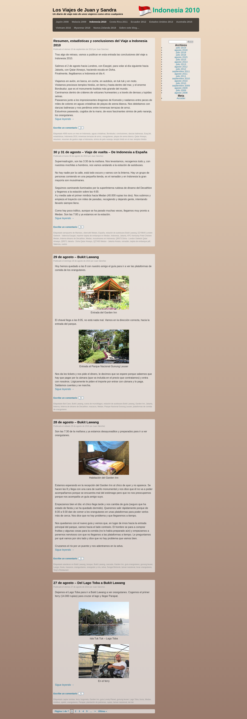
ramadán (125, 241)
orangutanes (107, 136)
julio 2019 (181, 47)
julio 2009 (181, 90)
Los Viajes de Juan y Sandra (84, 9)
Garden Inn (140, 404)
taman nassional (128, 567)
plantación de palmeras (96, 702)
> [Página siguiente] (95, 711)
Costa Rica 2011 (118, 21)
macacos (92, 406)
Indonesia (115, 236)
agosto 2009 (181, 88)
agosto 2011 (181, 73)
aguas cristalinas (99, 134)
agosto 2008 (181, 92)
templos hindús (140, 139)
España (101, 233)
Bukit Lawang (77, 404)
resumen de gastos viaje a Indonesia (77, 139)
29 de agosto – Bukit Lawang (76, 257)
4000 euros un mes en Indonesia (77, 134)
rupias (109, 702)
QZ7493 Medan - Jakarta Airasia (107, 241)
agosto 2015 (181, 57)
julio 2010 (181, 83)
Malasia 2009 (79, 21)
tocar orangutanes (144, 567)
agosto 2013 (181, 61)
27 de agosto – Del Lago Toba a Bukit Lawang (89, 583)
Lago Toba (134, 699)
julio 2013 (181, 64)
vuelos (64, 244)
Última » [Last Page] (102, 711)
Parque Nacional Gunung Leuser (118, 406)
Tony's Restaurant (61, 570)
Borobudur (111, 134)
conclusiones (121, 134)
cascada (109, 564)
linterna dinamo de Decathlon (72, 238)
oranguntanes (80, 567)
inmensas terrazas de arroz (89, 136)
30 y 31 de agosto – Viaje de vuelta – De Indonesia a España (100, 152)
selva (104, 567)
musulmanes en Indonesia (104, 238)
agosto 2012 (181, 66)
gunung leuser (146, 564)
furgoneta (85, 699)
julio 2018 (181, 52)
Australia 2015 (184, 21)
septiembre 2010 (181, 78)
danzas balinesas (135, 134)
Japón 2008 (62, 21)
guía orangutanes (132, 564)
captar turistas (69, 699)
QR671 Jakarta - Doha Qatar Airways (76, 241)
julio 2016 (181, 54)
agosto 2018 (181, 50)
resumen (57, 139)
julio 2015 (181, 59)
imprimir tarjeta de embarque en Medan (93, 236)
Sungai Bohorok (113, 567)
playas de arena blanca (123, 136)
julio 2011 (181, 76)
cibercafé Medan (90, 233)
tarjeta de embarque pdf (140, 241)
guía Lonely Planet (108, 699)
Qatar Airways (140, 136)
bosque (89, 564)
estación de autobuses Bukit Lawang (121, 233)
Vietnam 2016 (63, 27)
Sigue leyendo (64, 119)
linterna (56, 406)
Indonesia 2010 (97, 21)
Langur (56, 567)
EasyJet (147, 134)
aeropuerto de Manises (72, 233)
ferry (78, 699)
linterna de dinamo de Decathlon (74, 406)
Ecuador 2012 (138, 21)
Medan (89, 238)
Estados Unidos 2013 (161, 21)
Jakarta (123, 236)
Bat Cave (67, 404)
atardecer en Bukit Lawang (74, 564)
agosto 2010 (181, 80)
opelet (63, 702)
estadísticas (58, 136)
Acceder (181, 98)
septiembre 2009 (181, 85)
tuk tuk (131, 702)
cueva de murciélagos (93, 404)
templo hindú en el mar (123, 139)
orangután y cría (94, 567)
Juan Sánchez (103, 49)
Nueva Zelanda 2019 (104, 27)
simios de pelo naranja (103, 139)
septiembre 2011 (181, 71)
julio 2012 (181, 69)
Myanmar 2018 (82, 27)
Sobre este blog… (129, 27)
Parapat (82, 702)
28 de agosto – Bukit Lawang (76, 422)
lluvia (62, 567)
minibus (56, 702)
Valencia (56, 244)
